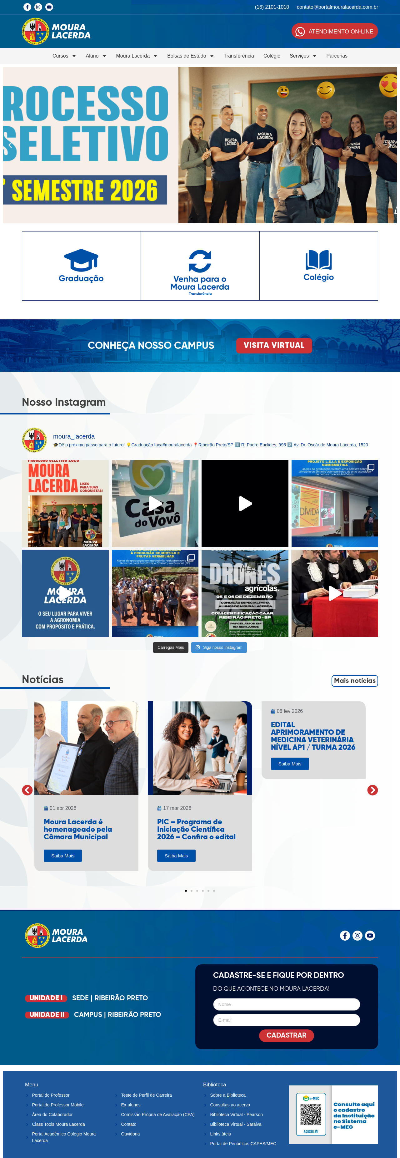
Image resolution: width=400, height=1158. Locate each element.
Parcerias (337, 55)
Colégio (271, 55)
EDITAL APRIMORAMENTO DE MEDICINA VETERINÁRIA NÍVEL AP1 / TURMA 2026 (313, 736)
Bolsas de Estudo (190, 56)
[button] (10, 145)
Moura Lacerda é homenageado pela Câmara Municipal (78, 829)
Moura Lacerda (137, 56)
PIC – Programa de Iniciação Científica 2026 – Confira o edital (196, 829)
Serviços (303, 56)
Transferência (239, 55)
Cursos (64, 56)
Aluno (96, 56)
